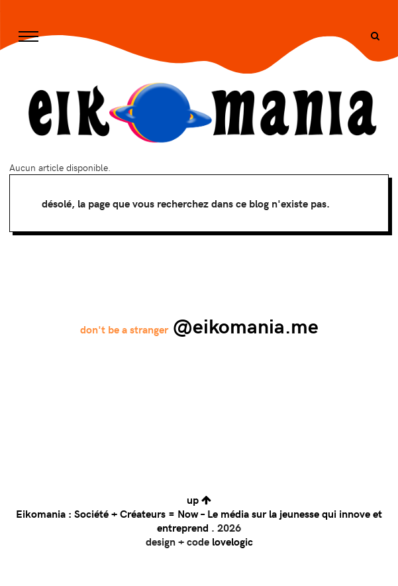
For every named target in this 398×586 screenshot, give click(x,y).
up (199, 499)
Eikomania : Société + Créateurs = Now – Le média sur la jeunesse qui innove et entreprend (199, 520)
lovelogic (232, 541)
